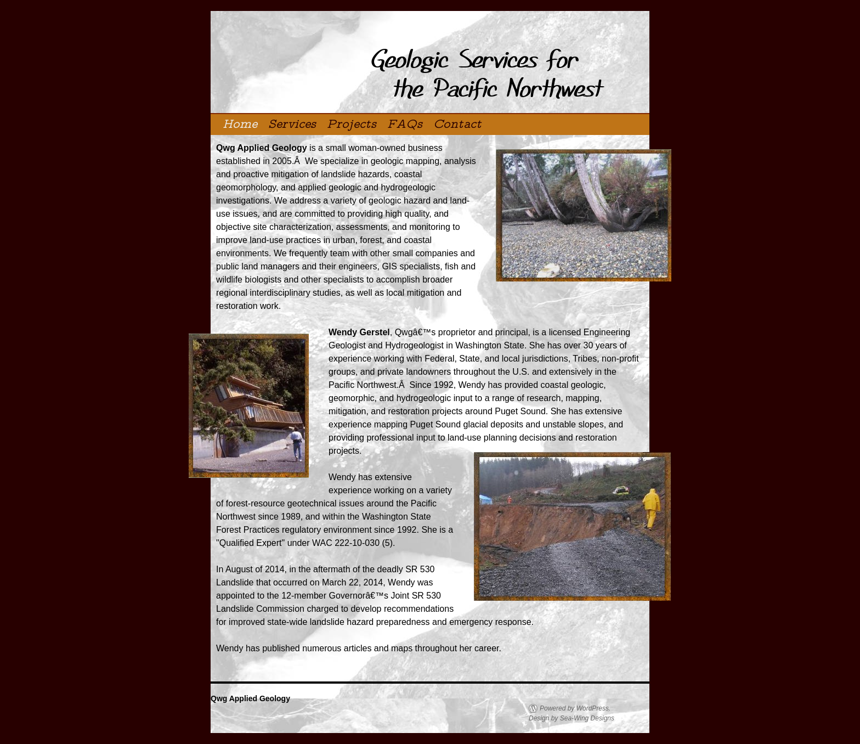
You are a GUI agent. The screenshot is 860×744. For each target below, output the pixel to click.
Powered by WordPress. (575, 708)
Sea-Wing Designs (587, 718)
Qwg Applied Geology (250, 698)
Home (240, 124)
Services (292, 124)
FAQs (404, 124)
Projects (351, 124)
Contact (457, 124)
